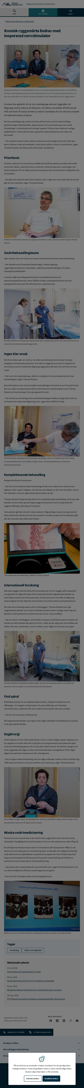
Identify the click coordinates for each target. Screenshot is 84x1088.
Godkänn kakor (51, 1078)
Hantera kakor (32, 1078)
